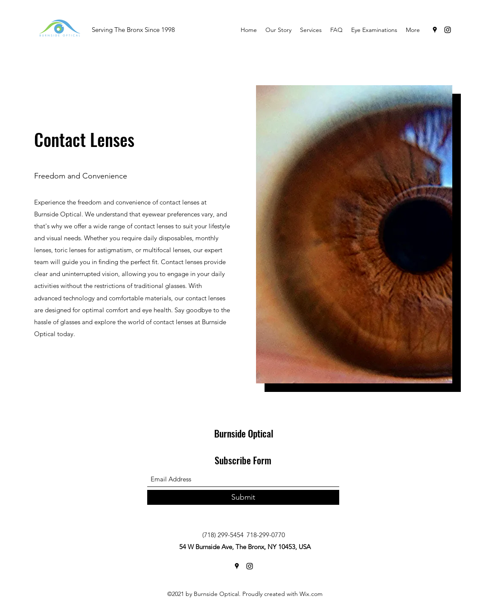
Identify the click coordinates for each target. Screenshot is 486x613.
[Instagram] (447, 30)
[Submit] (243, 497)
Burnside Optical (244, 433)
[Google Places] (435, 30)
